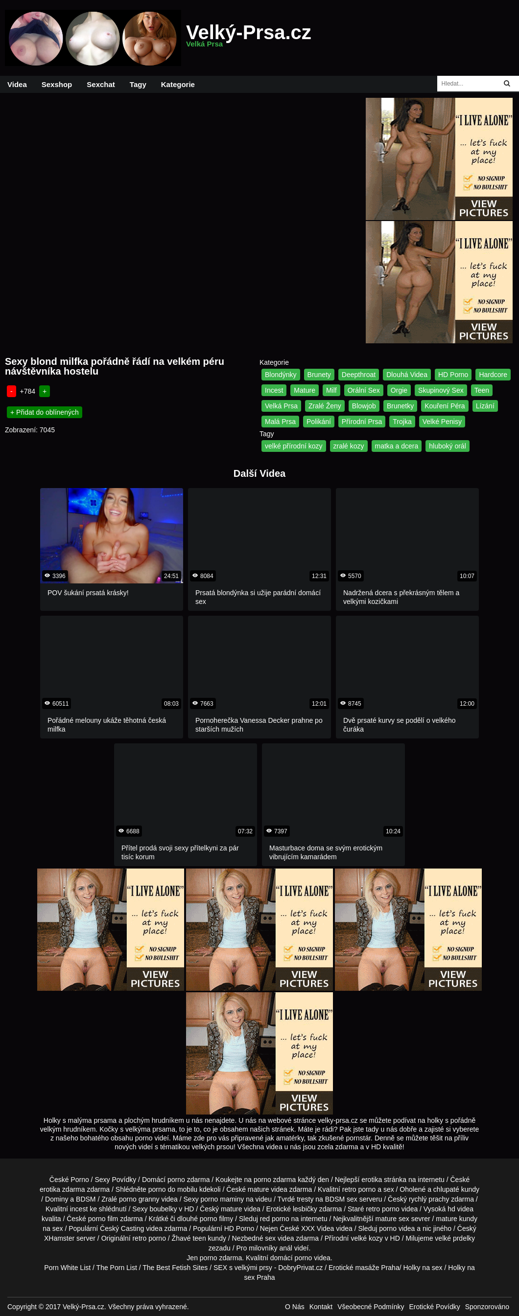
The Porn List (116, 1267)
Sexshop (57, 84)
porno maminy (222, 1199)
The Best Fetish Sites (175, 1267)
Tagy (138, 84)
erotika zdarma (62, 1189)
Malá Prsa (280, 421)
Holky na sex (422, 1267)
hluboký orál (447, 446)
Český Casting (122, 1228)
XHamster (59, 1238)
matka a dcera (397, 446)
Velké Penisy (442, 421)
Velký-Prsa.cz (248, 38)
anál (285, 1248)
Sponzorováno (487, 1307)
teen (199, 1238)
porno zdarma (275, 1179)
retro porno (359, 1189)
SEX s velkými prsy (242, 1267)
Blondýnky (281, 375)
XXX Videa (317, 1228)
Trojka (402, 421)
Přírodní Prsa (362, 421)
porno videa (397, 1228)
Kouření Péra (445, 406)
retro (139, 1238)
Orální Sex (364, 390)
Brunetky (400, 406)
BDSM (85, 1199)
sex (270, 1238)
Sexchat (101, 84)
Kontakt (320, 1307)
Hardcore (493, 375)
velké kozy (366, 1238)
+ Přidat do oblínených (44, 412)
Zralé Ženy (324, 406)
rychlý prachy (429, 1199)
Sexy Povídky (115, 1179)
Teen (481, 390)
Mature (304, 390)
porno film (103, 1219)
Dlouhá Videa (406, 375)
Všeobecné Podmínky (370, 1307)
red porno (274, 1219)
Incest (274, 390)
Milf (331, 390)
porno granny (139, 1199)
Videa (17, 84)
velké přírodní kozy (294, 446)
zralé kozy (348, 446)
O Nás (295, 1307)
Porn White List (67, 1267)
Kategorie (178, 84)
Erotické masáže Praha (364, 1267)
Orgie (399, 390)
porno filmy (216, 1219)
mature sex (392, 1219)
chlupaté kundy (456, 1189)
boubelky (163, 1209)
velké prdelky (455, 1238)
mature (258, 1189)
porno (176, 1179)
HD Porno (453, 375)
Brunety (319, 375)
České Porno (69, 1179)
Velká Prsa (281, 406)
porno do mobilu (172, 1189)
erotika (371, 1179)
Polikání (319, 421)
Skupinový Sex (441, 390)
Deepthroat (359, 375)
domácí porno (291, 1258)
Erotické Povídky (434, 1307)
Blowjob (364, 406)
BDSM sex (341, 1199)
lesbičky (305, 1209)
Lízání (485, 406)
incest (79, 1209)
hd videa (460, 1209)
